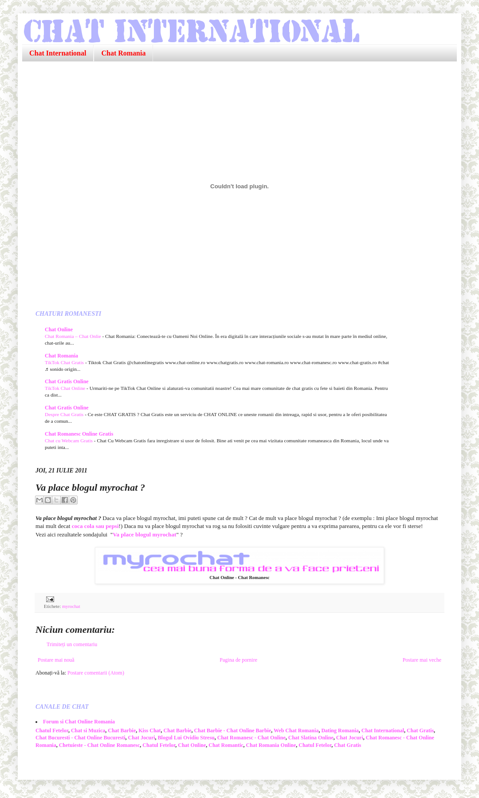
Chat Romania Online (271, 745)
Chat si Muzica (88, 730)
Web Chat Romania (296, 730)
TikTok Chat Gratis (65, 362)
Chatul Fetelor (51, 730)
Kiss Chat (149, 730)
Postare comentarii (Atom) (95, 673)
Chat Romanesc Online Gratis (79, 434)
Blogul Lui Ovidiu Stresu (186, 737)
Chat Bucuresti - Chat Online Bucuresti (80, 737)
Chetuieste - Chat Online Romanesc (99, 745)
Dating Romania (339, 730)
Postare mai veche (422, 660)
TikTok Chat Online (65, 388)
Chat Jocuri (141, 737)
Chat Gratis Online (67, 381)
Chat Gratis (420, 730)
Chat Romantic (225, 745)
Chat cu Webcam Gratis (69, 440)
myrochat (71, 606)
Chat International (57, 53)
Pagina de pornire (238, 660)
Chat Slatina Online (311, 737)
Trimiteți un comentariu (72, 644)
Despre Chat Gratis (65, 414)
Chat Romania (123, 53)
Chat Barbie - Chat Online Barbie (232, 730)
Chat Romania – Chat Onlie (73, 336)
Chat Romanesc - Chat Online (251, 737)
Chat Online (59, 329)
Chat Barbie (122, 730)
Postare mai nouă (56, 660)
